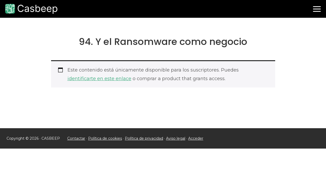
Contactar (76, 138)
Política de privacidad (144, 138)
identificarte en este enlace (99, 78)
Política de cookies (105, 138)
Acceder (195, 138)
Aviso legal (175, 138)
